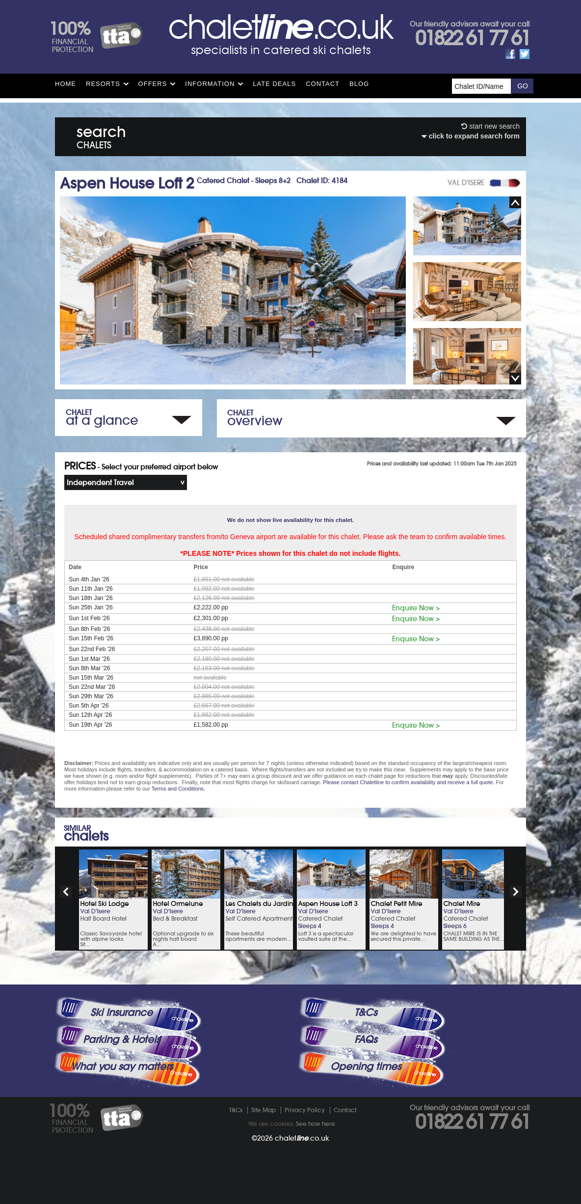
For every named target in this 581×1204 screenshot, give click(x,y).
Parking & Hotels (121, 1039)
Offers (152, 83)
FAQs (365, 1039)
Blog (359, 83)
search (101, 135)
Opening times (365, 1066)
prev (66, 892)
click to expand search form (471, 136)
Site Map (263, 1110)
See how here (315, 1123)
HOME (65, 83)
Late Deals (274, 83)
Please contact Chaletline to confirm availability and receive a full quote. (408, 782)
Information (210, 83)
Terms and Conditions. (178, 789)
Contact (323, 83)
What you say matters (122, 1066)
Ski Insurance (121, 1012)
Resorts (103, 83)
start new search (490, 126)
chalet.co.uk (302, 1138)
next (516, 892)
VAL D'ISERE (466, 182)
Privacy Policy (305, 1110)
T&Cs (365, 1012)
